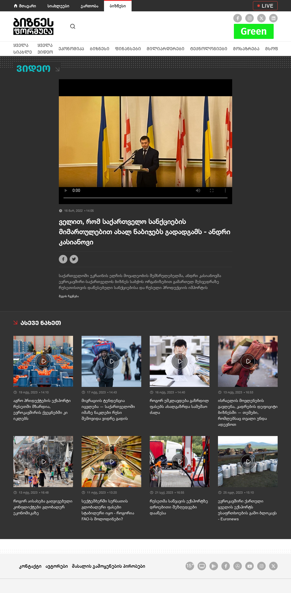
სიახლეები (58, 5)
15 (190, 565)
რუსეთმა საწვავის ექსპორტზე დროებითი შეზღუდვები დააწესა (179, 507)
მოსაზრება (246, 48)
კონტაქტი (30, 566)
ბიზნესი (118, 5)
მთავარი (27, 5)
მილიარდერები (165, 48)
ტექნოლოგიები (208, 48)
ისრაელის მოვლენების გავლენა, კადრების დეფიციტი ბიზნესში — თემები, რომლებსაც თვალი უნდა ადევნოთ (248, 412)
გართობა (89, 5)
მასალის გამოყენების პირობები (108, 566)
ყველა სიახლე (22, 49)
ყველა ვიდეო (45, 49)
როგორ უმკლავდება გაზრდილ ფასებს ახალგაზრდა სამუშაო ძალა (179, 406)
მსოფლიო (277, 48)
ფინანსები (128, 48)
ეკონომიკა (71, 48)
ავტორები (56, 566)
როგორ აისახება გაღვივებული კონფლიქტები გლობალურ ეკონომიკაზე (42, 507)
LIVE (267, 6)
